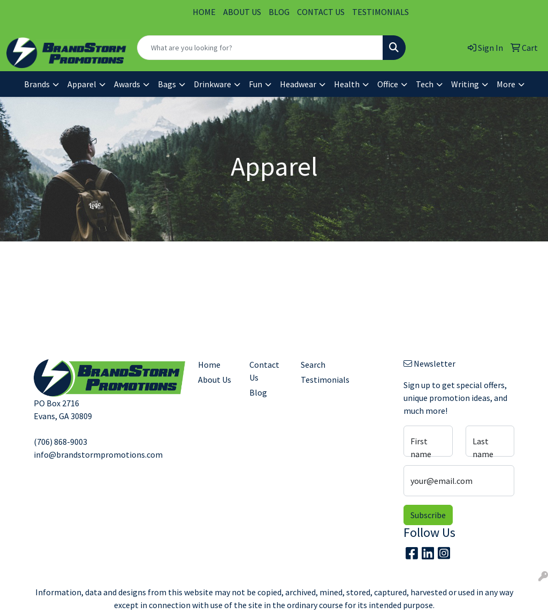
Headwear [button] (298, 84)
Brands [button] (37, 84)
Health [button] (347, 84)
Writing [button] (465, 84)
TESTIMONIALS (380, 11)
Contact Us (264, 371)
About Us (214, 379)
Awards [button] (127, 84)
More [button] (506, 84)
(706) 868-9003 (60, 441)
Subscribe (428, 515)
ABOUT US (242, 11)
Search (313, 364)
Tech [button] (424, 84)
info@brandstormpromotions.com (98, 454)
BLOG (279, 11)
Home (209, 364)
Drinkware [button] (212, 84)
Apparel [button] (81, 84)
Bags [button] (167, 84)
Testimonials (320, 379)
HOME (204, 11)
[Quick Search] (260, 47)
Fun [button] (255, 84)
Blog (258, 392)
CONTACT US (321, 11)
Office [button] (387, 84)
